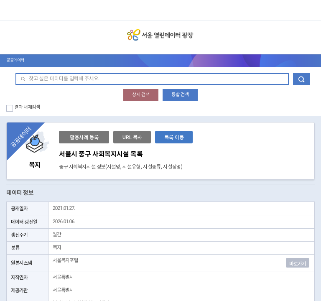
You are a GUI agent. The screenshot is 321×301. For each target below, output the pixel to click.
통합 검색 (180, 94)
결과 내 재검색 (27, 107)
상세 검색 (141, 94)
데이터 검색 (301, 79)
